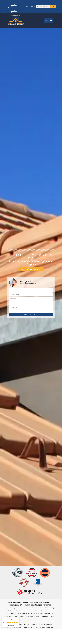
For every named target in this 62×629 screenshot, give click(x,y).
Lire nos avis (10, 625)
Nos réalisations (31, 269)
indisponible (12, 4)
